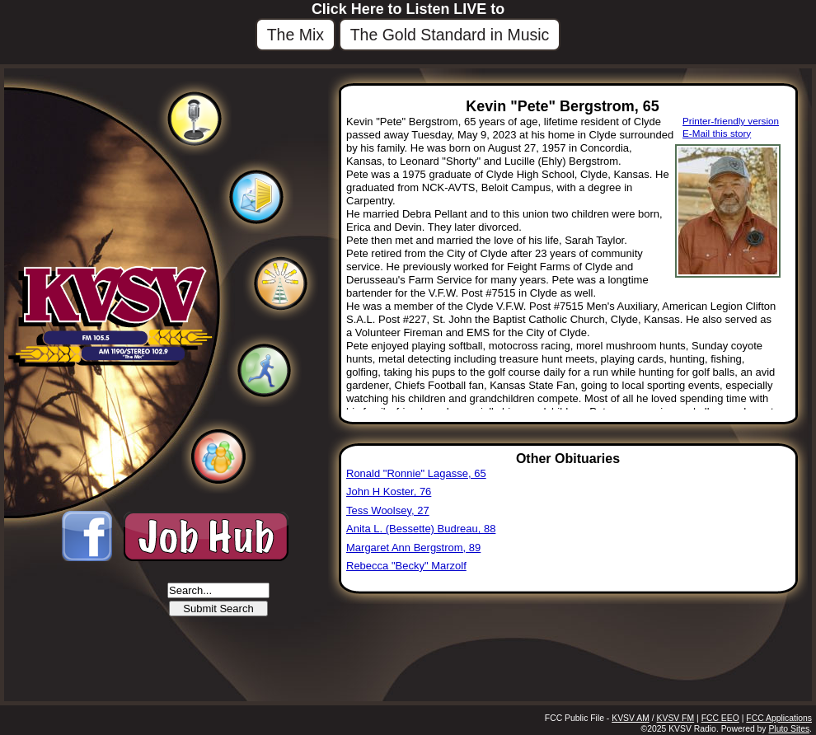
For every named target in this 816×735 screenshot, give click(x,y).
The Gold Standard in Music (450, 35)
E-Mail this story (716, 133)
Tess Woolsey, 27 (387, 510)
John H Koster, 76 (388, 491)
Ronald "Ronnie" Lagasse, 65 (416, 473)
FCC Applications (779, 718)
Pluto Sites (788, 728)
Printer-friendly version (730, 120)
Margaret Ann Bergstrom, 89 (413, 547)
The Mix (295, 35)
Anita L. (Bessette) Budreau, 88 (420, 528)
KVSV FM (676, 718)
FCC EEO (720, 718)
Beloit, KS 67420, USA (76, 638)
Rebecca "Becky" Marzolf (406, 565)
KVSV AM (631, 718)
